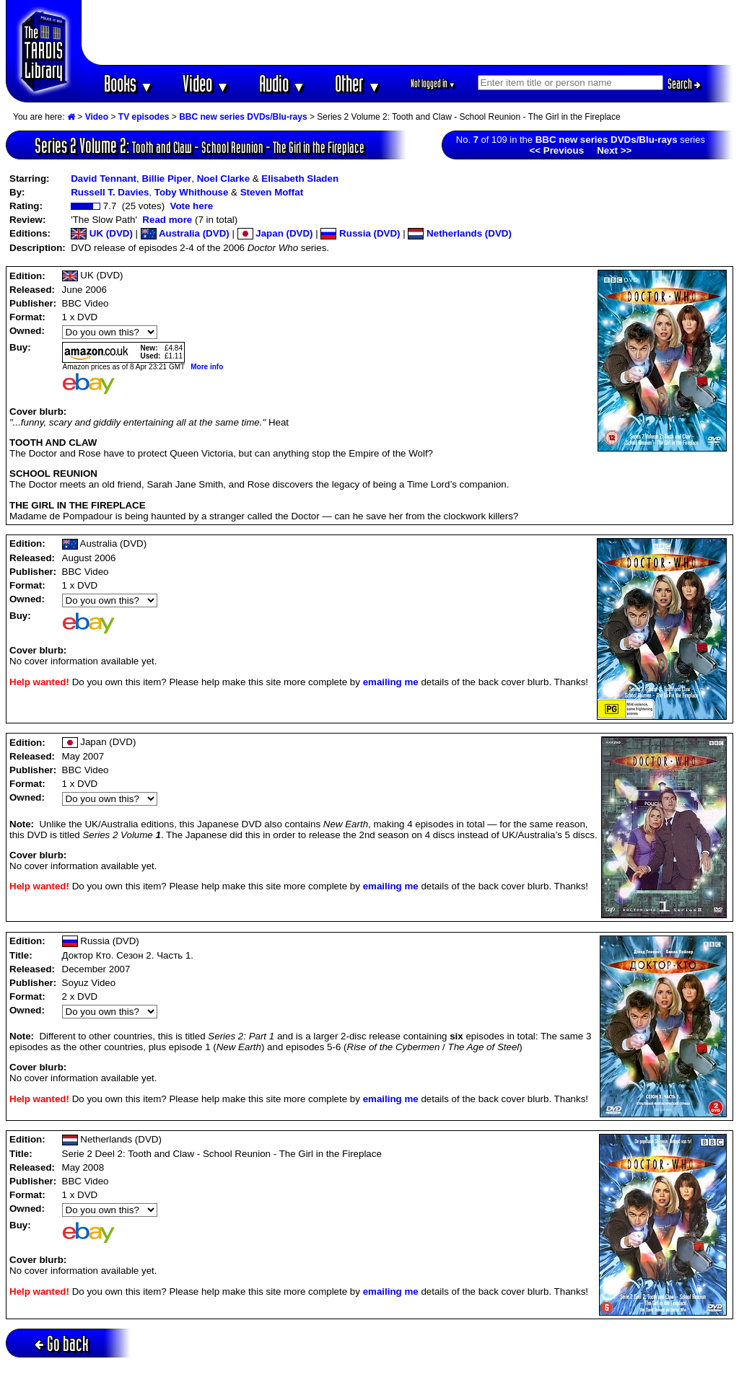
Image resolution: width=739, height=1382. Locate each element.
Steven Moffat (271, 192)
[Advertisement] (407, 32)
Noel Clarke (223, 178)
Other (358, 83)
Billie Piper (166, 178)
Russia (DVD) (360, 233)
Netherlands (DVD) (459, 233)
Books (129, 83)
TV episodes (144, 117)
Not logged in (433, 83)
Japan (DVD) (275, 233)
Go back (62, 1343)
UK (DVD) (102, 233)
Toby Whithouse (191, 192)
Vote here (191, 206)
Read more (167, 219)
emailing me (391, 682)
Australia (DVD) (185, 233)
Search (684, 84)
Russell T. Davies (110, 192)
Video (206, 83)
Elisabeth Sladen (299, 178)
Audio (282, 83)
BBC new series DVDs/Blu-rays (243, 117)
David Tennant (103, 178)
